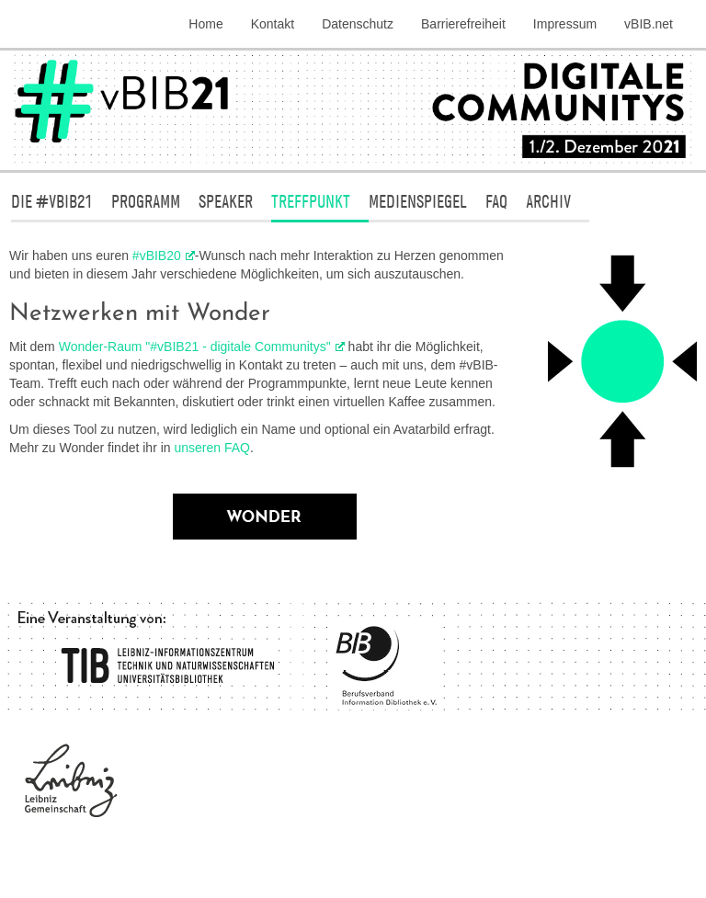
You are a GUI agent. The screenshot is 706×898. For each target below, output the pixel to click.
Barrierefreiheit (463, 24)
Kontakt (272, 24)
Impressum (565, 24)
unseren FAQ (213, 447)
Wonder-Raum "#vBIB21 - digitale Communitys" (195, 346)
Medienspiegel (418, 200)
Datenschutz (357, 24)
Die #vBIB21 (52, 200)
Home (205, 24)
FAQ (496, 200)
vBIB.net (648, 24)
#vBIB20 (156, 255)
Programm (145, 200)
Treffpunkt (310, 200)
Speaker (226, 200)
